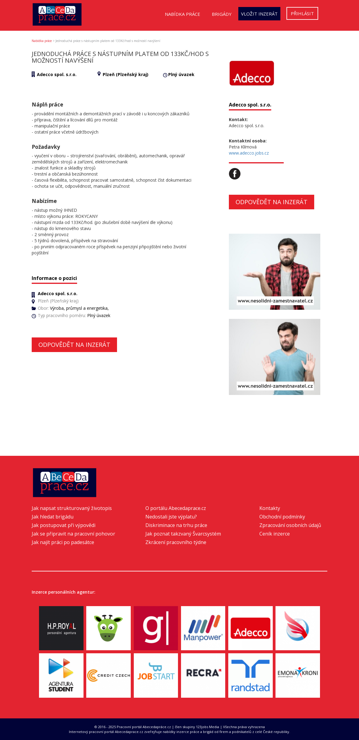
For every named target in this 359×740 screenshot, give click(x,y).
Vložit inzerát (259, 14)
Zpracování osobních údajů (290, 525)
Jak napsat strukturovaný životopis (72, 508)
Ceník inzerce (274, 533)
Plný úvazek (181, 74)
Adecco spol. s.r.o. (56, 74)
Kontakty (269, 508)
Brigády (222, 14)
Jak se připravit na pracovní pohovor (73, 533)
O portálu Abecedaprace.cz (175, 508)
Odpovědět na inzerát (74, 344)
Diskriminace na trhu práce (176, 525)
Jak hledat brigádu (52, 516)
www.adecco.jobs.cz (249, 153)
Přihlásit (302, 13)
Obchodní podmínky (282, 516)
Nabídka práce (182, 14)
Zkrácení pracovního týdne (175, 542)
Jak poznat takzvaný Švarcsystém (183, 533)
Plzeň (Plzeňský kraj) (125, 74)
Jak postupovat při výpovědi (63, 525)
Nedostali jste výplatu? (171, 516)
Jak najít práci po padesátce (63, 542)
